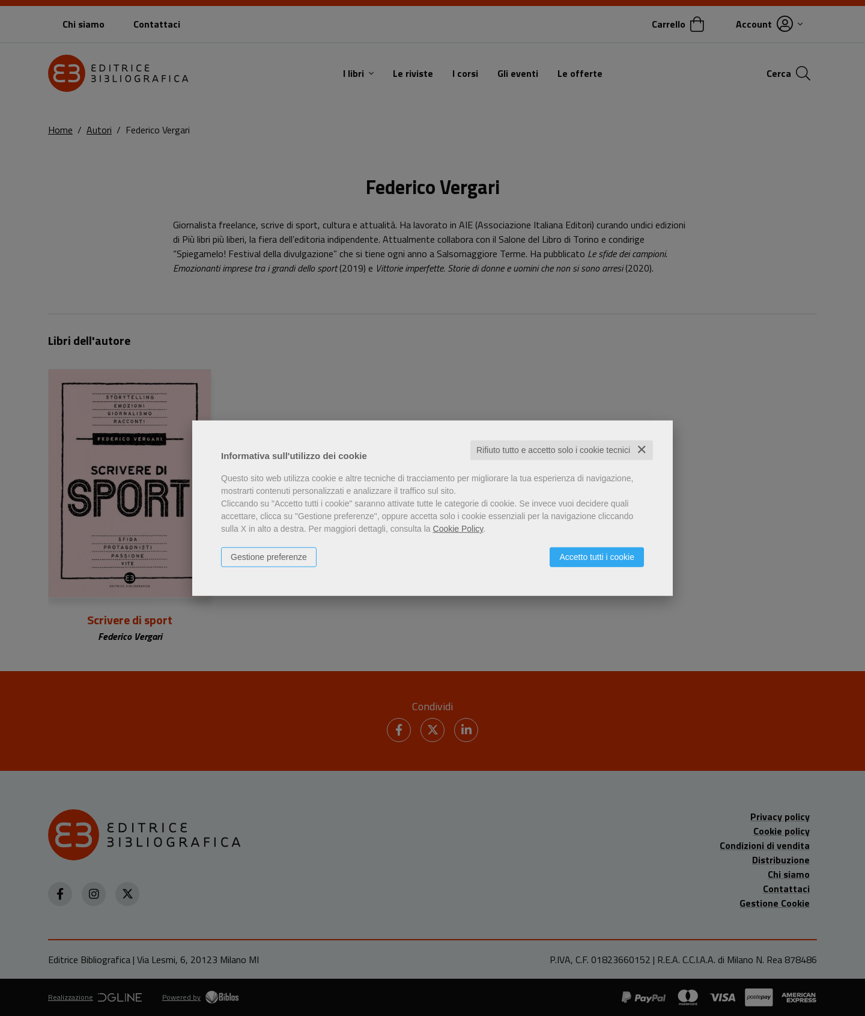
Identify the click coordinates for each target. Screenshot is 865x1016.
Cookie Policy (458, 529)
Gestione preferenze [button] (269, 557)
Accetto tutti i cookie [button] (596, 557)
